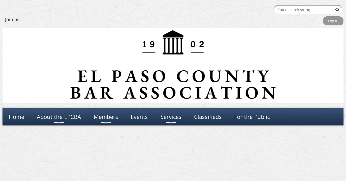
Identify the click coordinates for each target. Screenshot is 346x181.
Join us (12, 19)
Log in (333, 20)
